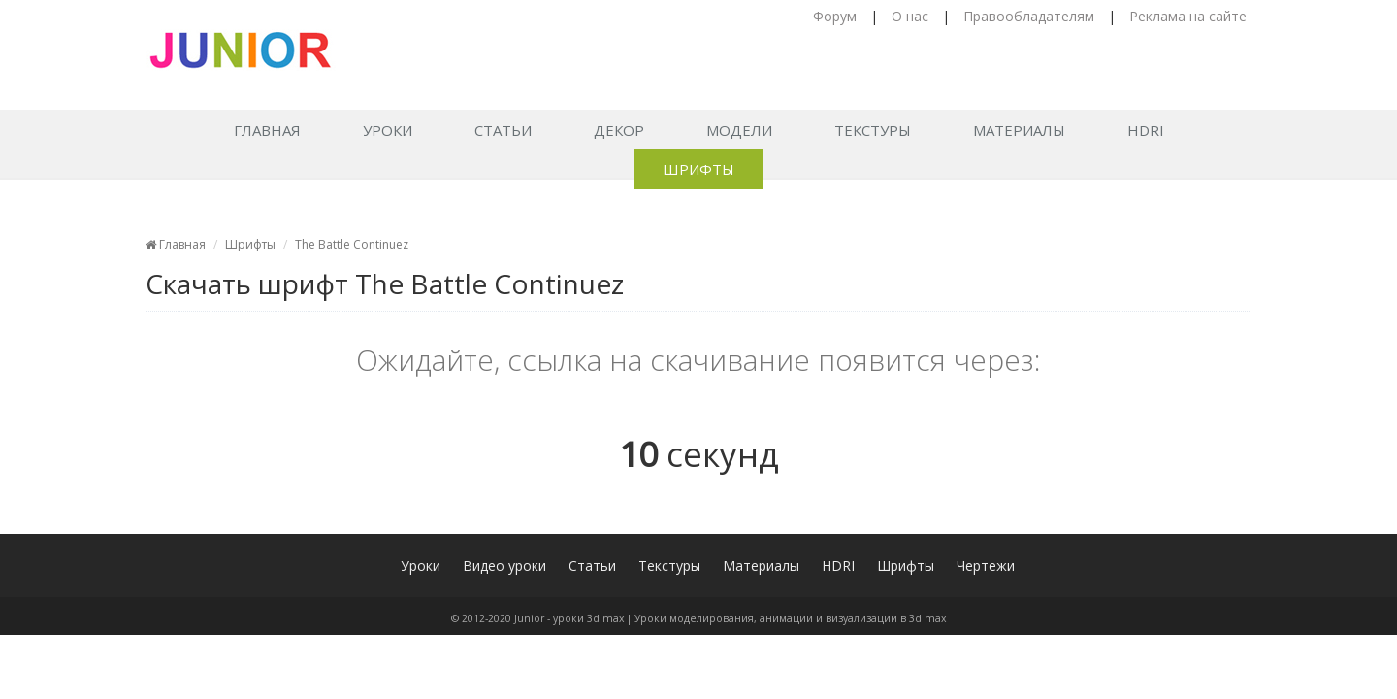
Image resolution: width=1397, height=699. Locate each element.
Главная (267, 130)
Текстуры (872, 130)
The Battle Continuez (351, 244)
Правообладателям (1028, 16)
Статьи (503, 130)
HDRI (1145, 130)
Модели (739, 130)
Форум (835, 16)
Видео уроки (504, 565)
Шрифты (698, 169)
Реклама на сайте (1188, 16)
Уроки (387, 130)
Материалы (1019, 130)
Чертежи (986, 565)
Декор (619, 130)
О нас (910, 16)
